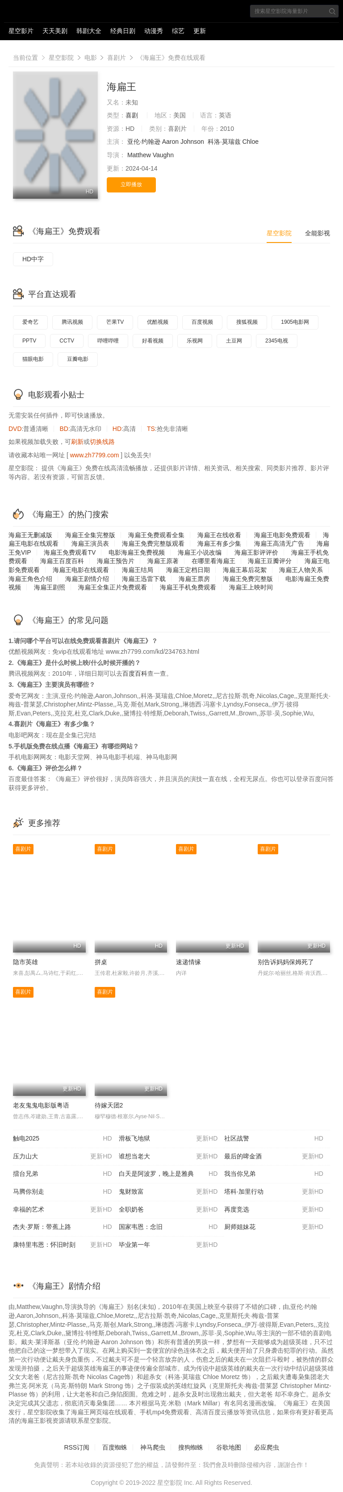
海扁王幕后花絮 (245, 569)
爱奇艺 (30, 322)
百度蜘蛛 (114, 1447)
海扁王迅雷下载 (144, 578)
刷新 (77, 441)
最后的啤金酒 (273, 1156)
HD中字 (33, 259)
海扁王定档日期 (188, 569)
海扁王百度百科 (62, 560)
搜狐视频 (247, 322)
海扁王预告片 (115, 560)
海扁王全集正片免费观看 (112, 587)
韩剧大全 (88, 30)
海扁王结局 (137, 569)
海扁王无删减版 (30, 535)
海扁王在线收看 (219, 535)
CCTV (66, 341)
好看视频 (152, 341)
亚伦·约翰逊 (143, 141)
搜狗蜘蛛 (190, 1447)
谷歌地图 (228, 1447)
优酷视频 (157, 322)
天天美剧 (54, 30)
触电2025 (62, 1138)
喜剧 (131, 115)
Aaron (170, 141)
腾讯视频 (72, 322)
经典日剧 (122, 30)
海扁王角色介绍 (30, 578)
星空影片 (20, 30)
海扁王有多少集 (219, 543)
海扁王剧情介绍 (87, 578)
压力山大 (62, 1156)
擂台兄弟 (62, 1174)
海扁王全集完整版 (90, 535)
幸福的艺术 (62, 1209)
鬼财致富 (168, 1191)
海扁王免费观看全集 (156, 535)
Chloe (250, 141)
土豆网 (234, 341)
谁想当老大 (168, 1156)
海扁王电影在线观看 (81, 569)
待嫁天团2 (109, 1105)
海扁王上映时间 (251, 587)
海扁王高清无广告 (279, 543)
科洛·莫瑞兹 (224, 141)
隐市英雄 (25, 961)
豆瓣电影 (77, 359)
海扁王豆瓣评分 (270, 560)
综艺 (178, 30)
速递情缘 (188, 961)
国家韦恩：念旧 (168, 1227)
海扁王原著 (163, 560)
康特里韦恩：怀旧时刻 (62, 1245)
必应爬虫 (266, 1447)
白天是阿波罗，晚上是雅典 (168, 1174)
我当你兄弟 (273, 1174)
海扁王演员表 (90, 543)
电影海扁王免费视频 (137, 552)
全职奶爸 (168, 1209)
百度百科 (134, 673)
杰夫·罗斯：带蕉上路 (62, 1227)
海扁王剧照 (49, 587)
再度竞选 (273, 1209)
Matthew (139, 155)
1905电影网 (295, 322)
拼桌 (101, 961)
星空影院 (61, 57)
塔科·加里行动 (273, 1191)
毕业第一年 (168, 1245)
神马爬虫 (152, 1447)
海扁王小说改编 (200, 552)
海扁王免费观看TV (70, 552)
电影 (90, 57)
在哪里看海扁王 (213, 560)
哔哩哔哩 (108, 341)
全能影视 (317, 233)
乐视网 (195, 341)
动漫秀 (153, 30)
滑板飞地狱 (168, 1138)
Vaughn (163, 155)
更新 (199, 30)
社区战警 (273, 1138)
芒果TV (115, 322)
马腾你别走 (62, 1191)
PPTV (29, 341)
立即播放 (131, 184)
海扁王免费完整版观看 (153, 543)
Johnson (192, 141)
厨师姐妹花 (273, 1227)
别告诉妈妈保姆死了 (286, 961)
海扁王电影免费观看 (282, 535)
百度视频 (202, 322)
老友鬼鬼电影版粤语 (41, 1105)
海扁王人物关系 (301, 569)
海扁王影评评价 (256, 552)
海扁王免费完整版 (248, 578)
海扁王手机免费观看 (188, 587)
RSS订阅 (76, 1447)
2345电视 (276, 341)
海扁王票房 (194, 578)
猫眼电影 (33, 359)
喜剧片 (116, 57)
